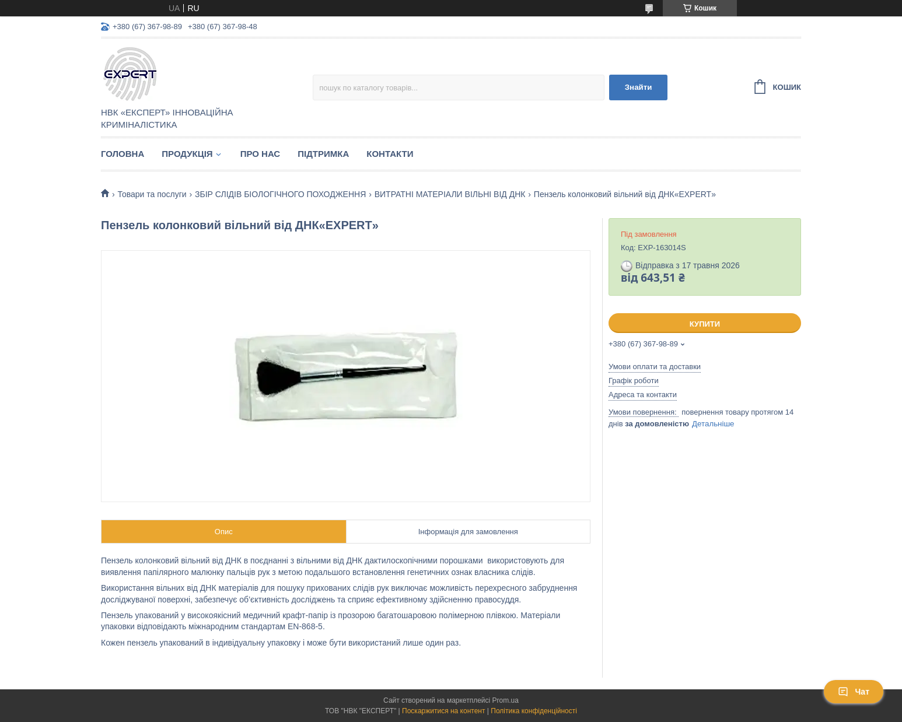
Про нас (260, 153)
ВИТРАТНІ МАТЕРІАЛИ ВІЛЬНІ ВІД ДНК (450, 194)
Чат (853, 691)
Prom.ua (505, 700)
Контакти (389, 153)
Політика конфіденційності (534, 711)
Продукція (187, 153)
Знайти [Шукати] (638, 87)
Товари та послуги (151, 194)
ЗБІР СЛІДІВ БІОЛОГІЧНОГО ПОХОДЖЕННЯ (280, 194)
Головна (122, 153)
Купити (705, 324)
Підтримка (323, 153)
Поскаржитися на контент (443, 711)
